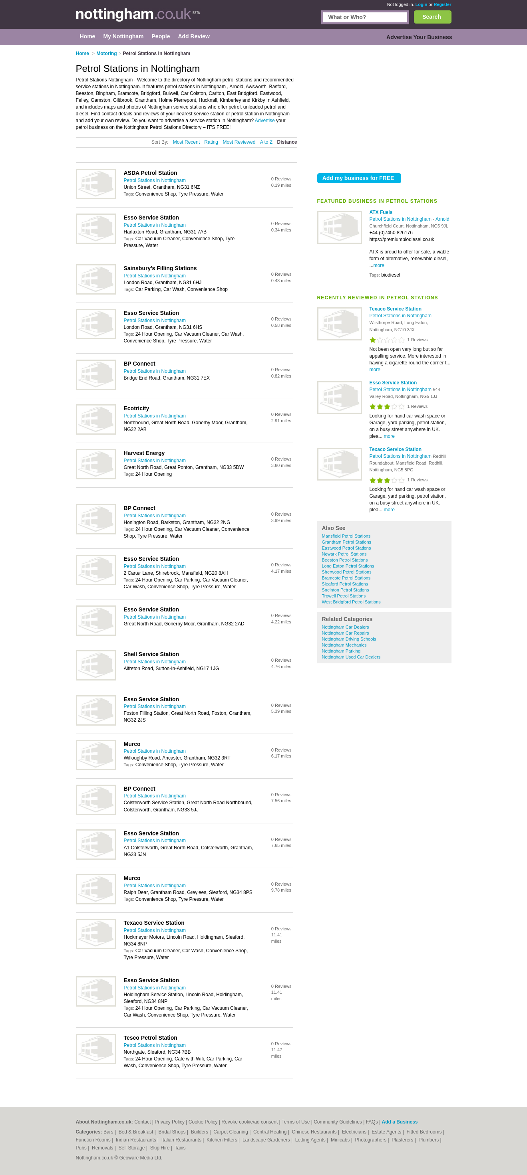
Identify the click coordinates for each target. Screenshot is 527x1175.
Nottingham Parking (341, 651)
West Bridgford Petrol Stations (351, 601)
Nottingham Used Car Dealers (351, 657)
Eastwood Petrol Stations (346, 548)
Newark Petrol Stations (344, 554)
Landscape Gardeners (267, 1140)
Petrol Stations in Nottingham (401, 219)
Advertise (265, 120)
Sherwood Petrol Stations (347, 572)
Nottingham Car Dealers (345, 627)
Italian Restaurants (182, 1140)
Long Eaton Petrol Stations (348, 566)
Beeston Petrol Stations (345, 560)
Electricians (355, 1132)
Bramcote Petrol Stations (346, 578)
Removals (103, 1148)
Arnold (442, 219)
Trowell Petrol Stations (344, 595)
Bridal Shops (173, 1132)
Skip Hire (160, 1148)
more (379, 265)
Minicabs (341, 1140)
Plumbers (429, 1140)
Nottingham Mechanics (344, 645)
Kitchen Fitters (223, 1140)
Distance (287, 142)
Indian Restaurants (136, 1140)
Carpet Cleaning (231, 1132)
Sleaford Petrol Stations (345, 584)
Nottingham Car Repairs (345, 633)
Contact (142, 1122)
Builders (200, 1132)
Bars (109, 1132)
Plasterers (403, 1140)
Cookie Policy (203, 1122)
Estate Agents (387, 1132)
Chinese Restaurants (315, 1132)
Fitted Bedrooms (424, 1132)
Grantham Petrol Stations (347, 542)
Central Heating (270, 1132)
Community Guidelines (338, 1122)
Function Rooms (94, 1140)
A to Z (266, 142)
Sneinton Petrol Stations (345, 590)
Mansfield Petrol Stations (346, 536)
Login (422, 4)
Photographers (371, 1140)
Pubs (82, 1148)
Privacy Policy (170, 1122)
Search (431, 17)
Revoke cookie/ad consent (249, 1122)
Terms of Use (296, 1122)
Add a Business (400, 1122)
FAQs (372, 1122)
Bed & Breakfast (137, 1132)
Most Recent (186, 142)
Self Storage (132, 1148)
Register (442, 4)
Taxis (180, 1148)
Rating (211, 142)
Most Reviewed (239, 142)
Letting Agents (311, 1140)
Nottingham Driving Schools (349, 639)
